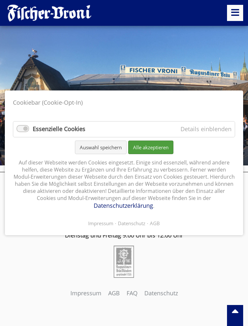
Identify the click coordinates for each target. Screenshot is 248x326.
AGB (114, 293)
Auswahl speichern (101, 147)
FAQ (132, 293)
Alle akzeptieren (151, 147)
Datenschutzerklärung (123, 206)
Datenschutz (161, 293)
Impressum (85, 293)
